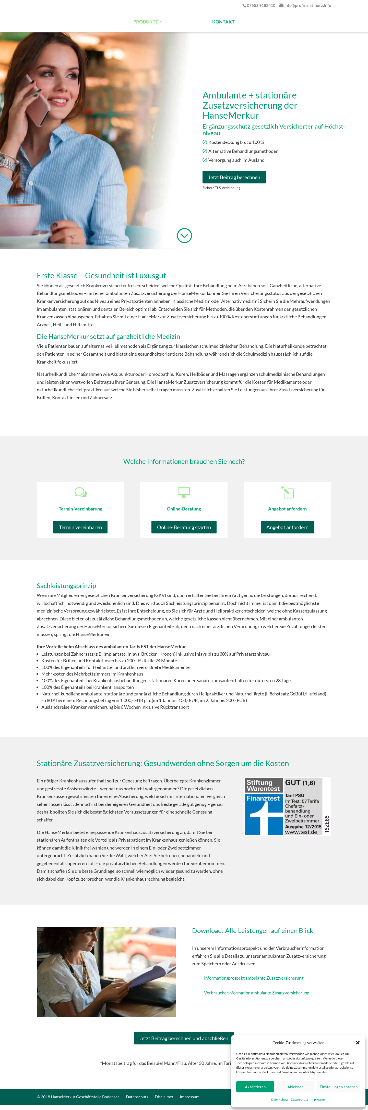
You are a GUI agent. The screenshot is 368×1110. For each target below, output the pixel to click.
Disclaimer (164, 1096)
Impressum (318, 1099)
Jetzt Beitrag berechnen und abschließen (183, 1038)
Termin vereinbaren (80, 527)
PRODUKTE (146, 22)
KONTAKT (222, 22)
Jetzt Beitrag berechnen (234, 177)
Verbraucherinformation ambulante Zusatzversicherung (256, 992)
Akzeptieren (255, 1086)
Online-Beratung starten (184, 527)
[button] (357, 1042)
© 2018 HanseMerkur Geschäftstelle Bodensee (78, 1096)
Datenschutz (279, 1099)
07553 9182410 (261, 5)
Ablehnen (295, 1086)
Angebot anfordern (287, 527)
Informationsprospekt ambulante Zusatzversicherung (254, 978)
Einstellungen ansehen (339, 1086)
